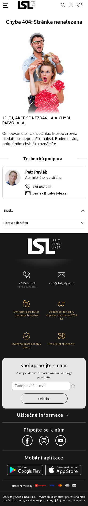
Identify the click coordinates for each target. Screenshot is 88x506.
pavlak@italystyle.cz (49, 193)
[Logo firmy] (26, 5)
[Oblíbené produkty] (81, 5)
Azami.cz (79, 500)
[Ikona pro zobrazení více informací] (73, 386)
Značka (8, 211)
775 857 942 (41, 186)
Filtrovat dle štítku (16, 223)
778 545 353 (27, 283)
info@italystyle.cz (61, 283)
